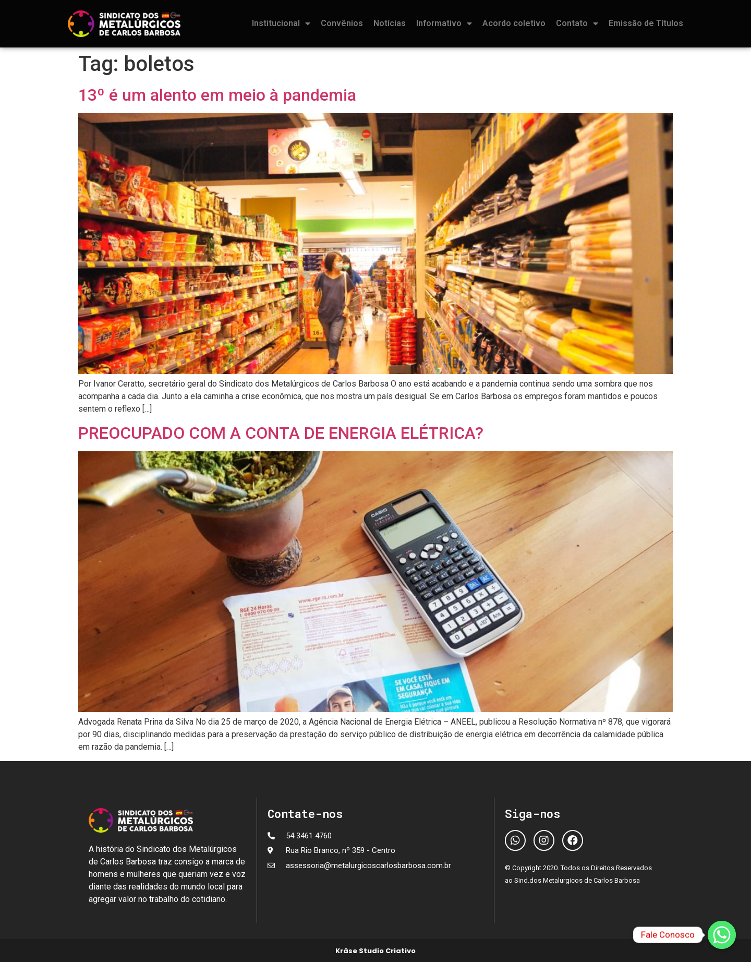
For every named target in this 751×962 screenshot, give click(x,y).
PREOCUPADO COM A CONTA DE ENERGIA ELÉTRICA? (280, 433)
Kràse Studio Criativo (375, 951)
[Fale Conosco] (722, 935)
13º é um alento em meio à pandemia (217, 95)
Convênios (342, 23)
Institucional (281, 23)
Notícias (389, 23)
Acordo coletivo (514, 23)
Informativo (444, 23)
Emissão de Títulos (646, 23)
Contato (577, 23)
